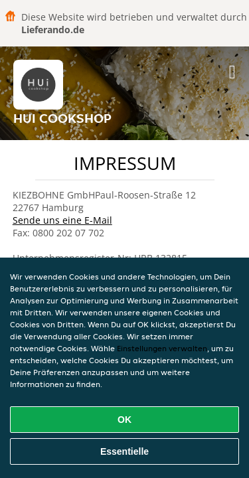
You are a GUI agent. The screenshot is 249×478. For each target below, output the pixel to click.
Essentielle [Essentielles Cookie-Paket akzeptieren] (124, 451)
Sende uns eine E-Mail (62, 220)
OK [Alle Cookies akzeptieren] (124, 419)
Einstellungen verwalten (162, 348)
